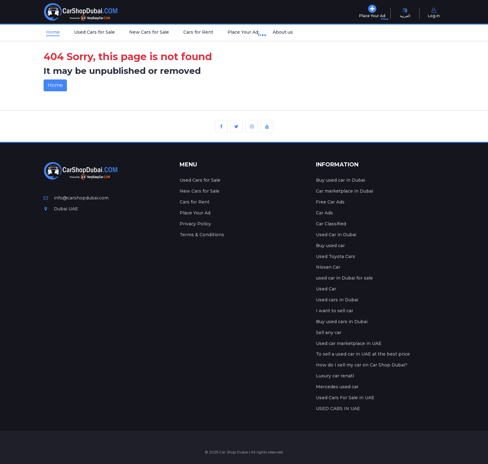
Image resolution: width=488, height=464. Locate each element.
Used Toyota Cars (335, 256)
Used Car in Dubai (336, 234)
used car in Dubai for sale (344, 278)
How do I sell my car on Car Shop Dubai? (361, 365)
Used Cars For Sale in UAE (345, 397)
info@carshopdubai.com (76, 198)
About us (283, 32)
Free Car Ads (330, 202)
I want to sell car (334, 310)
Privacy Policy (195, 224)
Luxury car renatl (335, 376)
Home (53, 32)
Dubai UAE (61, 209)
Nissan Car (328, 267)
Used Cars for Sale (94, 32)
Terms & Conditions (202, 234)
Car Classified (331, 224)
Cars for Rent (198, 32)
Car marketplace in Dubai (344, 191)
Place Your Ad (244, 33)
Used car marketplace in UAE (349, 343)
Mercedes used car (337, 387)
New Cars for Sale (149, 32)
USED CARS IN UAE (338, 408)
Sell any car (328, 332)
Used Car (326, 289)
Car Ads (324, 213)
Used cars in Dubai (337, 300)
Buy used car (330, 245)
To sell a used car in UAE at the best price (363, 354)
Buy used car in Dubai (340, 180)
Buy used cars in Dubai (342, 321)
